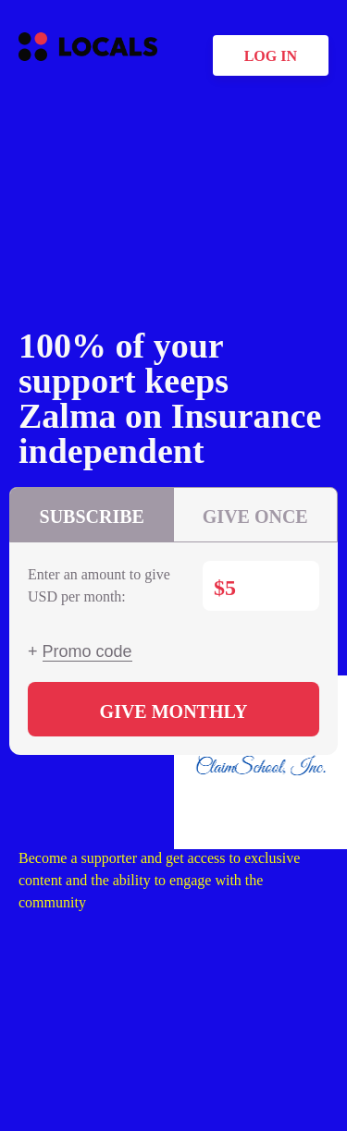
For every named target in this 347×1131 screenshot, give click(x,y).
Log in (270, 56)
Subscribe (92, 516)
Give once (255, 516)
